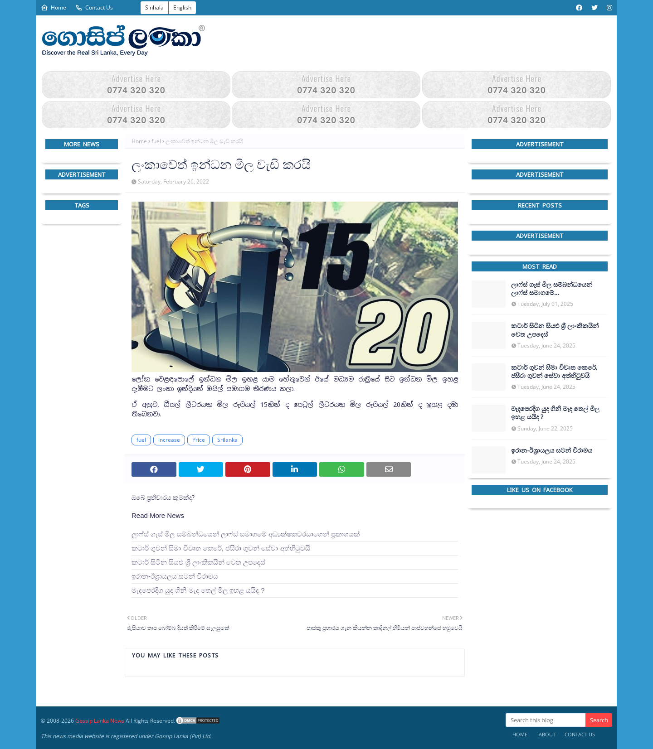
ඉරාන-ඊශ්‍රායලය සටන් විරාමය (175, 576)
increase (169, 440)
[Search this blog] (545, 720)
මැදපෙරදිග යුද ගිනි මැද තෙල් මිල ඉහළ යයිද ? (198, 590)
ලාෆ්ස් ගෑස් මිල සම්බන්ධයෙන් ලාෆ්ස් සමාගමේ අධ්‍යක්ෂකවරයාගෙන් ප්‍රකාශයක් (246, 534)
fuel (156, 141)
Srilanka (227, 440)
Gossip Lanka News (99, 721)
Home (53, 7)
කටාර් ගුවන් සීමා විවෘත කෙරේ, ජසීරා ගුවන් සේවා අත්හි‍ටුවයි (221, 548)
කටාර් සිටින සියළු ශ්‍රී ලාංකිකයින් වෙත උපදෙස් (198, 562)
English (182, 7)
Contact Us (94, 7)
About (547, 734)
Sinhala (154, 7)
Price (198, 440)
